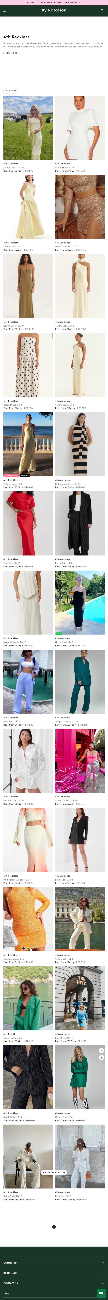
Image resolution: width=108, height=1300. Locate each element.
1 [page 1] (54, 1227)
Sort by (11, 90)
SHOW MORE (12, 53)
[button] (54, 1263)
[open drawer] (4, 11)
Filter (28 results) (54, 1172)
